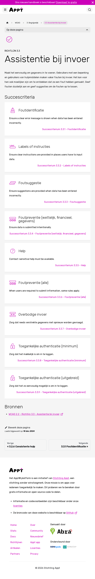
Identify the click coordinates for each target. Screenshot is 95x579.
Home (13, 525)
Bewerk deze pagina (17, 427)
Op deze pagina (14, 29)
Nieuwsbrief (36, 536)
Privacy (34, 553)
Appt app (35, 542)
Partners (15, 553)
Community (36, 530)
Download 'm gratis (66, 2)
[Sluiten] (92, 2)
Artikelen (15, 548)
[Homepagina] (7, 23)
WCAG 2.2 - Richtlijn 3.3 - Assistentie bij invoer (36, 414)
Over (32, 525)
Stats (13, 530)
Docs (13, 536)
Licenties (35, 548)
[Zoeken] (89, 9)
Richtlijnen (16, 542)
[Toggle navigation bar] (5, 10)
